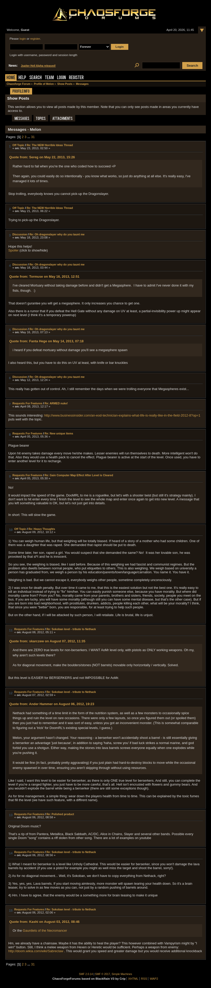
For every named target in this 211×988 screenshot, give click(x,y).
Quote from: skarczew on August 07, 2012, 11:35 (47, 641)
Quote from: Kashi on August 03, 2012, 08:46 (44, 922)
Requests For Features (27, 403)
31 (33, 137)
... (29, 137)
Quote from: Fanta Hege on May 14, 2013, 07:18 (46, 341)
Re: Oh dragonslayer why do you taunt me (57, 234)
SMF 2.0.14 (86, 974)
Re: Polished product (60, 814)
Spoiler (13, 250)
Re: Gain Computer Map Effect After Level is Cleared (79, 475)
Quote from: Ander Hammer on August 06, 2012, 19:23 (51, 704)
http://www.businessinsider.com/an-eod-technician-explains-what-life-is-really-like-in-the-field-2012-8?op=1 (122, 415)
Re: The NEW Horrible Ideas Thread (50, 145)
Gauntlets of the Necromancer (45, 930)
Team (49, 78)
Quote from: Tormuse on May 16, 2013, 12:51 (44, 276)
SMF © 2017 (102, 974)
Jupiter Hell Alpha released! (38, 65)
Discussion (19, 234)
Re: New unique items (59, 433)
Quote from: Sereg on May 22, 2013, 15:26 (42, 157)
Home (10, 78)
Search (35, 78)
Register (76, 78)
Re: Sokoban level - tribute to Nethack (71, 629)
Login (61, 78)
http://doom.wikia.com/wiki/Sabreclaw (35, 951)
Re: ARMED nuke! (56, 403)
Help (22, 78)
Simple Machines (122, 974)
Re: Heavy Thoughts (42, 528)
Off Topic (18, 145)
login (22, 38)
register (35, 38)
